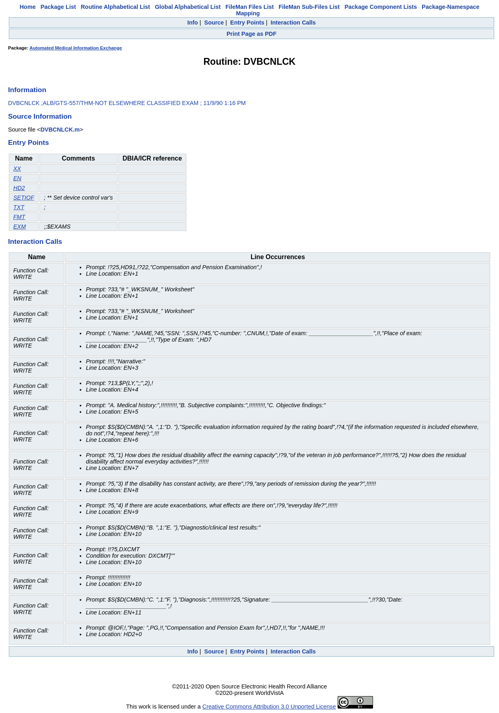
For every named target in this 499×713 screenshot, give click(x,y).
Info (192, 22)
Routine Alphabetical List (115, 7)
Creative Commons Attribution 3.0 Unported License (269, 706)
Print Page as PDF (251, 34)
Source (214, 22)
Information (27, 90)
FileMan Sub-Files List (309, 7)
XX (17, 168)
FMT (19, 217)
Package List (58, 7)
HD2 (19, 188)
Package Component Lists (380, 7)
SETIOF (23, 197)
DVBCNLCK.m (60, 129)
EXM (19, 226)
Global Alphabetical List (188, 7)
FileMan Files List (249, 7)
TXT (18, 207)
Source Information (40, 116)
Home (28, 7)
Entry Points (247, 22)
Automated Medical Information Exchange (75, 47)
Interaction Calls (293, 22)
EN (17, 178)
